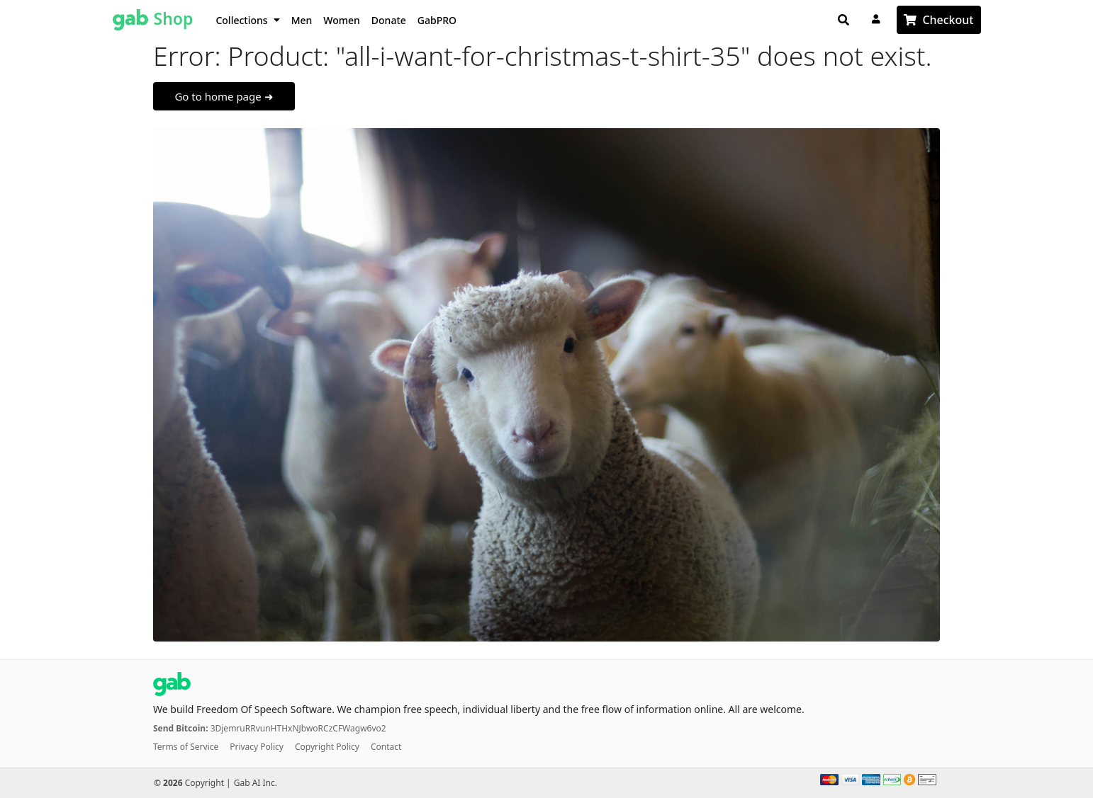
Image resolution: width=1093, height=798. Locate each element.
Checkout (947, 20)
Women (341, 20)
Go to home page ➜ (223, 96)
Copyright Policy (327, 747)
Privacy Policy (257, 747)
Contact (386, 747)
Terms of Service (185, 747)
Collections (247, 20)
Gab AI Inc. (255, 783)
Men (302, 20)
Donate (388, 20)
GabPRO (436, 20)
